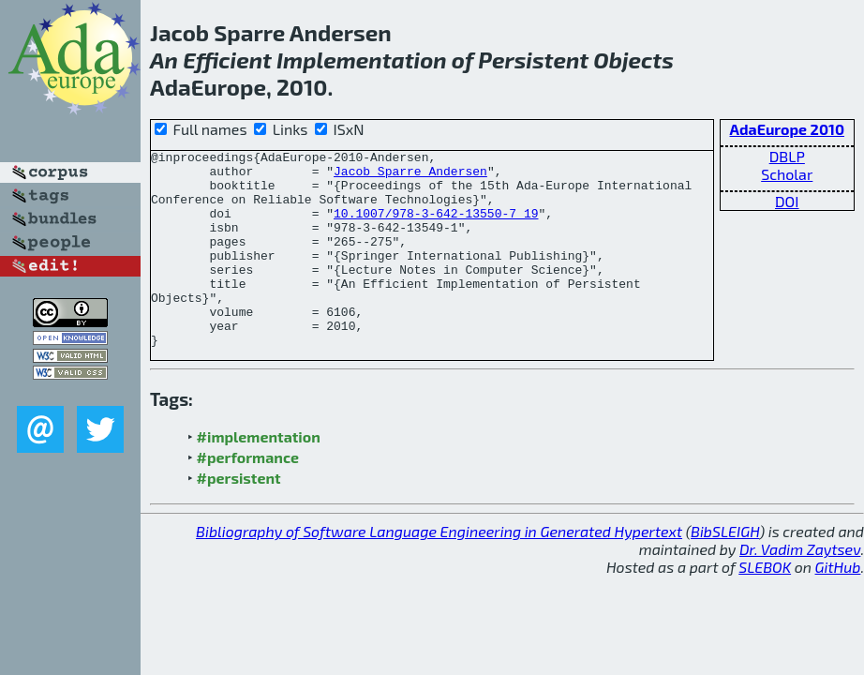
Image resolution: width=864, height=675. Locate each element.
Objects (633, 59)
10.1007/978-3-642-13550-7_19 (436, 226)
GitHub (838, 606)
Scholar (786, 174)
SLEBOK (764, 606)
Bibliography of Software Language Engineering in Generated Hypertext (439, 570)
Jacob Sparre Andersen (410, 176)
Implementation (361, 59)
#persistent (239, 517)
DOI (787, 201)
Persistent (533, 59)
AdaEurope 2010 (787, 129)
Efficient (227, 59)
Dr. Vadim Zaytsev (799, 588)
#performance (248, 496)
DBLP (787, 156)
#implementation (258, 476)
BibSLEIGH (725, 570)
